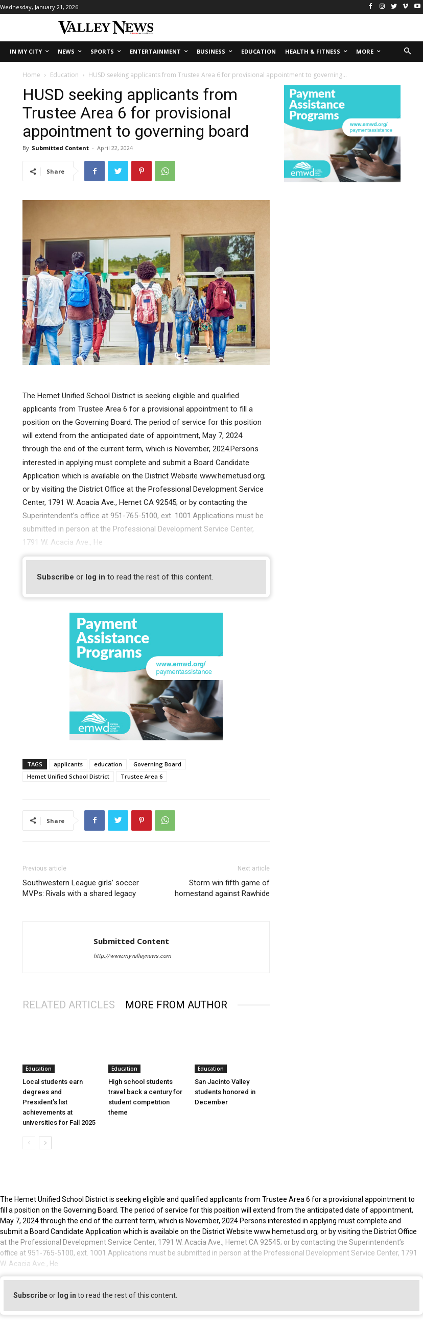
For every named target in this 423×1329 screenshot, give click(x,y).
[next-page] (45, 1143)
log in (95, 577)
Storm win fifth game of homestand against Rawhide (222, 888)
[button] (407, 51)
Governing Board (157, 764)
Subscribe (55, 577)
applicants (68, 764)
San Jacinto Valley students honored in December (225, 1092)
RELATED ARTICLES (68, 1005)
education (108, 764)
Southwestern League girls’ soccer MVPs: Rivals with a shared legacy (80, 888)
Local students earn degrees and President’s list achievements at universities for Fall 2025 (59, 1102)
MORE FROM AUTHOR (176, 1005)
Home (31, 74)
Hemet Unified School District (68, 776)
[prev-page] (28, 1143)
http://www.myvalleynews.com (132, 956)
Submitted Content (60, 148)
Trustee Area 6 (141, 776)
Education (64, 74)
